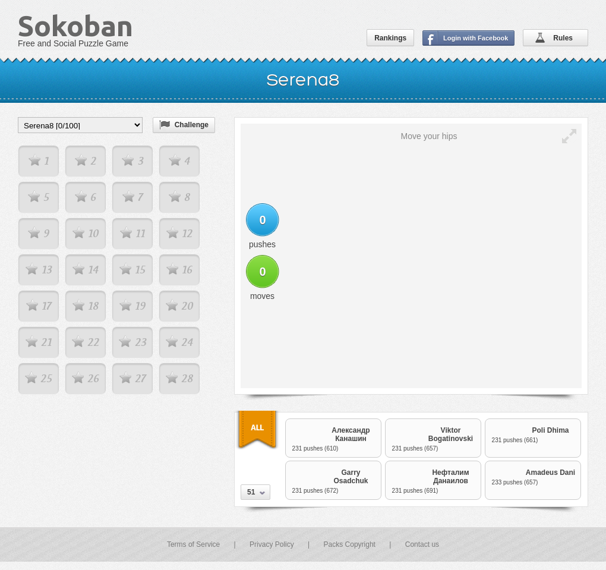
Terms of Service (193, 544)
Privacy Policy (272, 544)
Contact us (422, 544)
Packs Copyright (349, 544)
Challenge (192, 125)
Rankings (390, 38)
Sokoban (75, 26)
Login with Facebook (475, 38)
